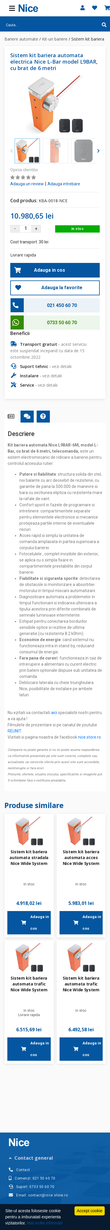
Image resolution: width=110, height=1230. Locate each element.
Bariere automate (21, 39)
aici (54, 712)
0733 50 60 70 (62, 322)
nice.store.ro (89, 737)
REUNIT (14, 731)
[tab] (55, 1158)
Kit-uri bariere (54, 39)
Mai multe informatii (44, 1223)
